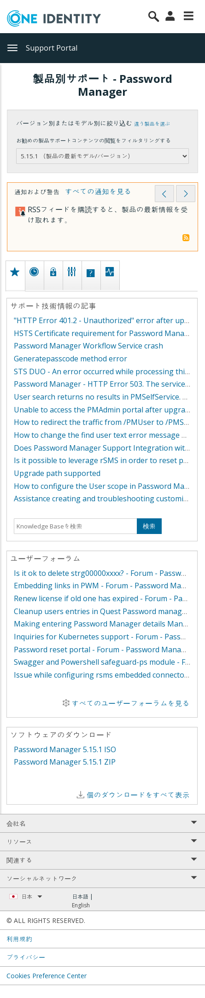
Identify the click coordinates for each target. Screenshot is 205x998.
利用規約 (19, 938)
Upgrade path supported (57, 473)
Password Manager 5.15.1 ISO (65, 749)
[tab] (15, 275)
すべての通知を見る (98, 191)
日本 (31, 896)
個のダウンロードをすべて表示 (137, 795)
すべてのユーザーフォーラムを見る (130, 703)
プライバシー (25, 957)
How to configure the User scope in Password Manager (109, 486)
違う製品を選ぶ (152, 123)
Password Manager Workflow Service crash (88, 346)
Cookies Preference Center (46, 975)
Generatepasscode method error (70, 359)
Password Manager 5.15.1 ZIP (65, 762)
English (81, 905)
